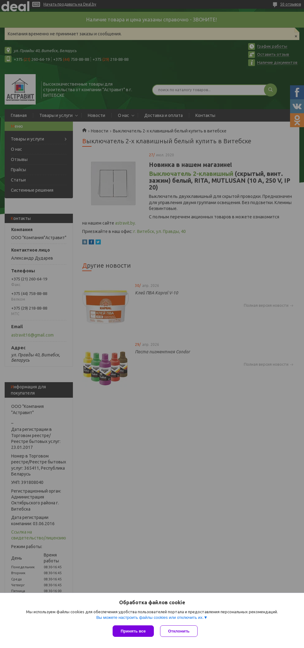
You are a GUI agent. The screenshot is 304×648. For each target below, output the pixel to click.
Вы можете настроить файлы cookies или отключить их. (149, 617)
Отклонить (179, 631)
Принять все (133, 631)
